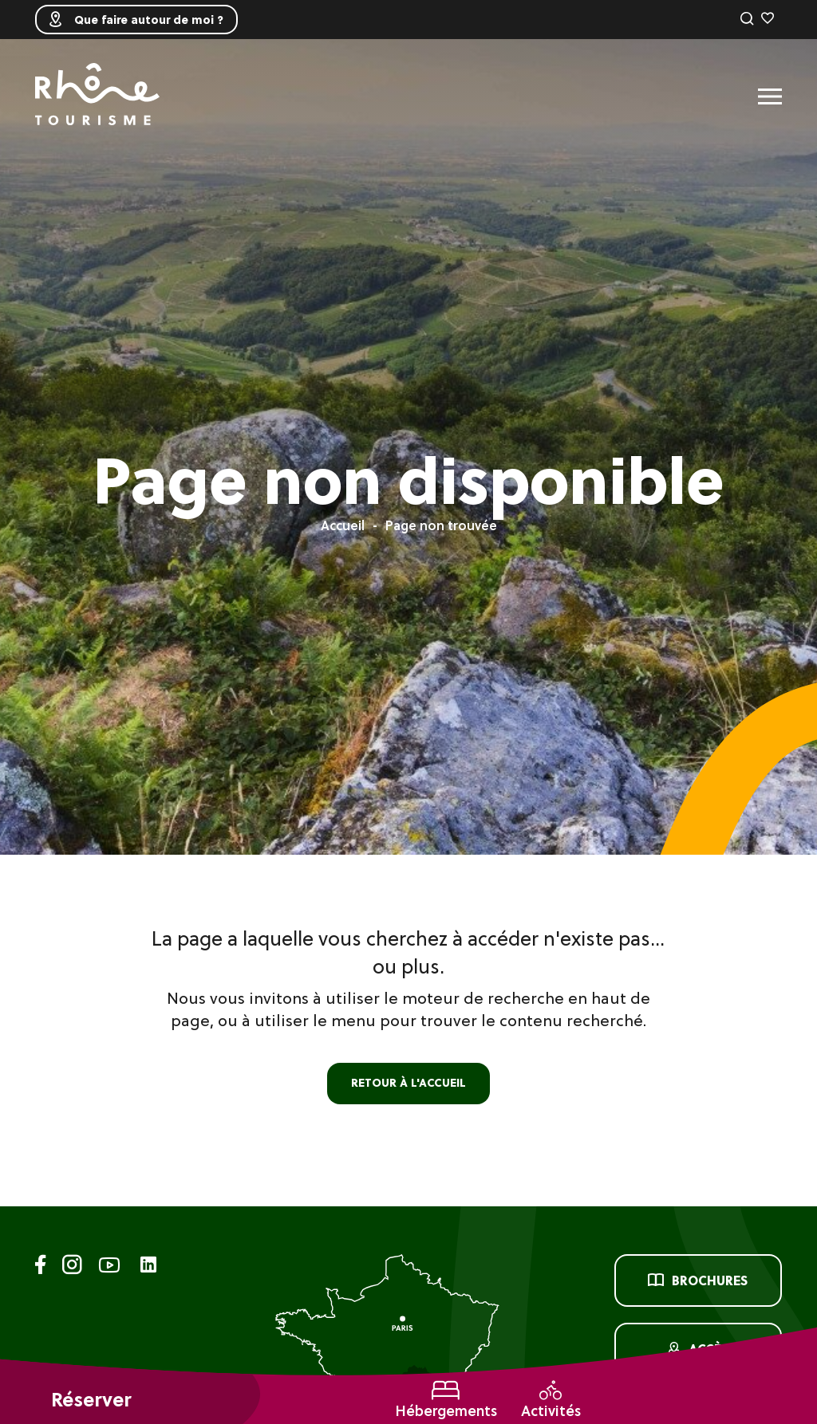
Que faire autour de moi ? (136, 19)
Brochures (698, 1280)
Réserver (91, 1400)
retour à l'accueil (408, 1083)
